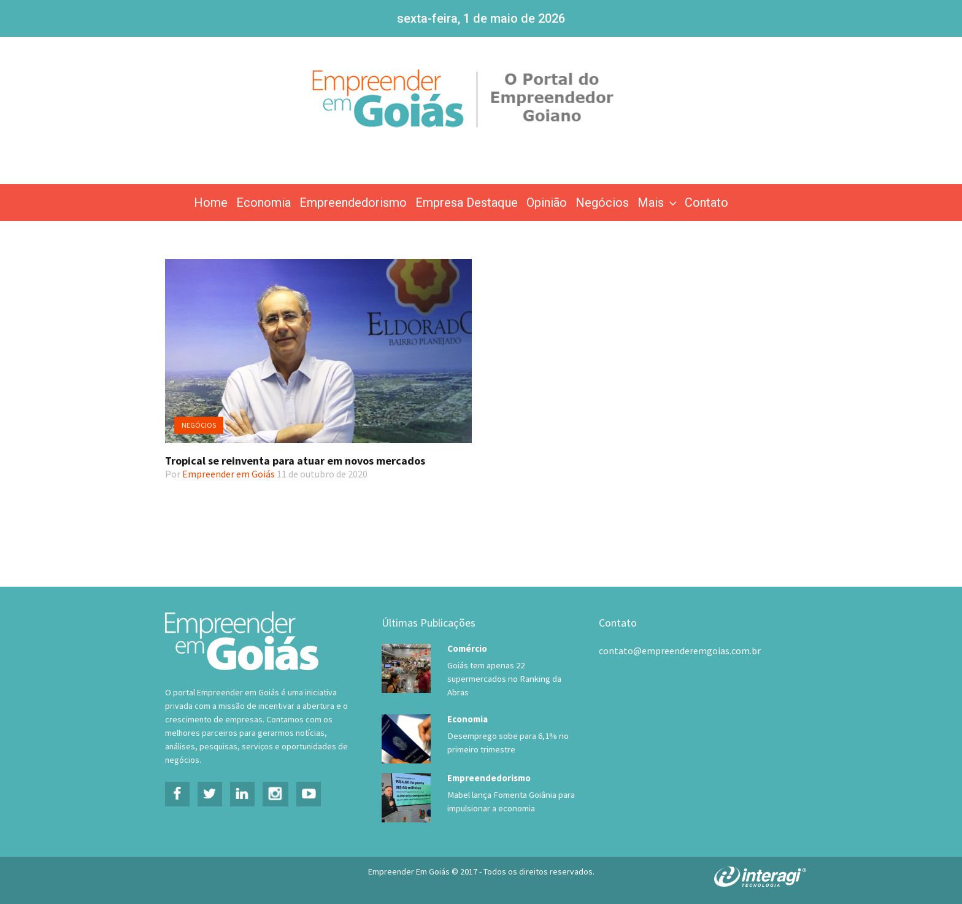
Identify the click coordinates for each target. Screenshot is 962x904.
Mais (658, 202)
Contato (706, 202)
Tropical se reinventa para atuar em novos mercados (295, 461)
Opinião (546, 202)
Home (211, 202)
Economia (263, 202)
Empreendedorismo (353, 202)
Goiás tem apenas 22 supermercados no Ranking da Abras (503, 679)
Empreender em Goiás (228, 474)
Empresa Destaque (466, 202)
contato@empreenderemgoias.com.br (680, 650)
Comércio (467, 648)
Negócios (602, 202)
